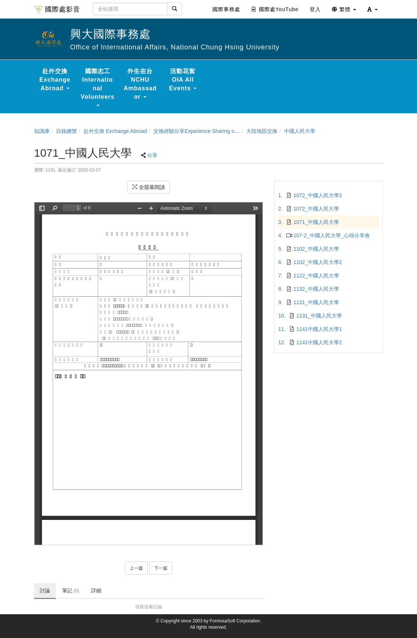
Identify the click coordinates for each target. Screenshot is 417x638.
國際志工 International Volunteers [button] (98, 87)
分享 (152, 155)
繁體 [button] (344, 9)
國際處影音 (57, 10)
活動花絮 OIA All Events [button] (182, 79)
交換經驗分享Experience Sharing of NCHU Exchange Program (225, 131)
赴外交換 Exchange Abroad (115, 131)
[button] (372, 9)
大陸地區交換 (261, 131)
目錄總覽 (66, 131)
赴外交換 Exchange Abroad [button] (55, 79)
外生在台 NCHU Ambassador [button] (140, 84)
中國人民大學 (299, 131)
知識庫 (42, 131)
